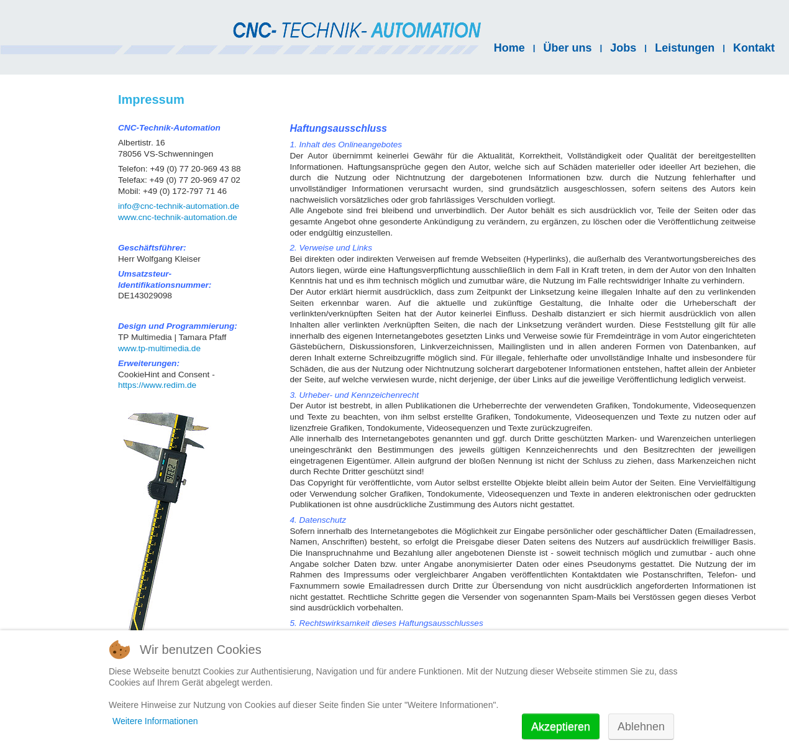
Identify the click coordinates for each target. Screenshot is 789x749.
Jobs (623, 48)
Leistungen (684, 48)
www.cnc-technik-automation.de (177, 217)
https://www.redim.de (157, 385)
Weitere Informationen (155, 721)
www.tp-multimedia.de (159, 348)
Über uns (568, 48)
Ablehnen (641, 726)
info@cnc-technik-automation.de (178, 206)
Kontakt (754, 48)
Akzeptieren (560, 726)
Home (509, 48)
